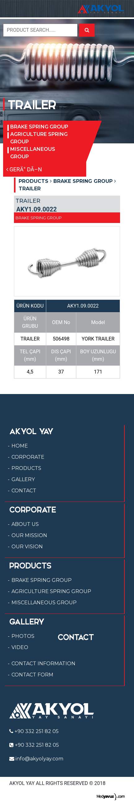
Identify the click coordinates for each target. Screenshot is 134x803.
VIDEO (19, 647)
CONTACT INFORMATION (43, 663)
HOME (19, 446)
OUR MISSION (29, 535)
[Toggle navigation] (13, 8)
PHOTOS (22, 636)
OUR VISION (27, 547)
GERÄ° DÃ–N (24, 169)
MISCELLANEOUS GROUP (32, 153)
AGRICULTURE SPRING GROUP (39, 138)
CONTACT (23, 491)
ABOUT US (25, 524)
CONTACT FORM (32, 675)
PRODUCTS (26, 468)
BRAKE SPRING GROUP (39, 127)
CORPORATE (27, 457)
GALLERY (23, 479)
